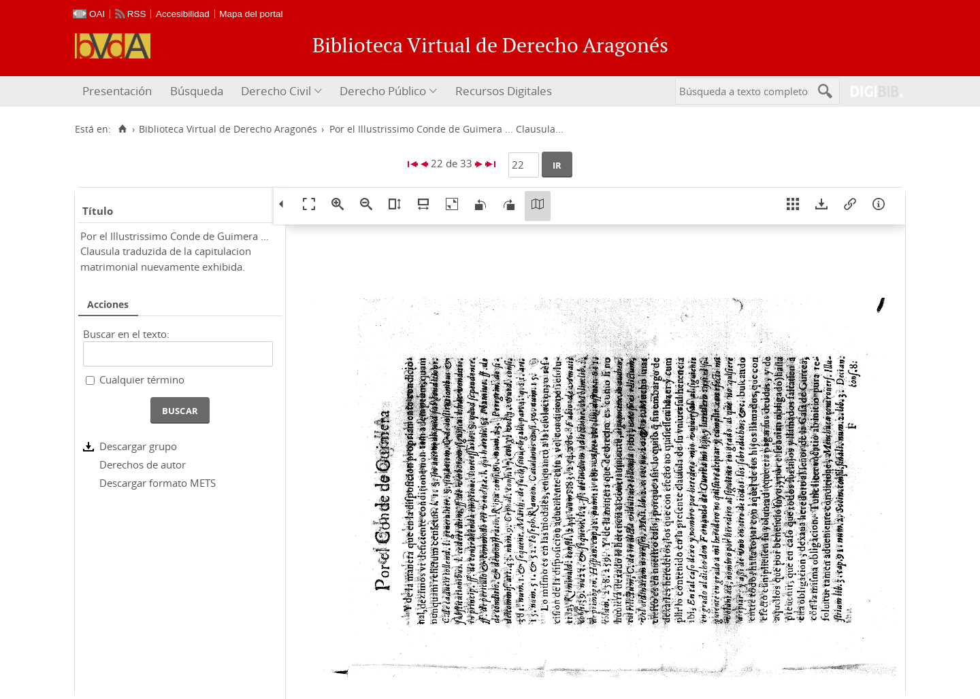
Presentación (117, 91)
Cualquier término (141, 379)
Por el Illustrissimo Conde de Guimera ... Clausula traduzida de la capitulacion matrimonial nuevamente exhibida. (174, 251)
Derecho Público (383, 91)
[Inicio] (122, 129)
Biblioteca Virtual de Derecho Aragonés (228, 129)
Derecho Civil (276, 91)
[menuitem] (119, 91)
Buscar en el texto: (126, 334)
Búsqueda (196, 91)
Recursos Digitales (503, 91)
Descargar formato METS (157, 483)
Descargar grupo (138, 446)
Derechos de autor (142, 464)
